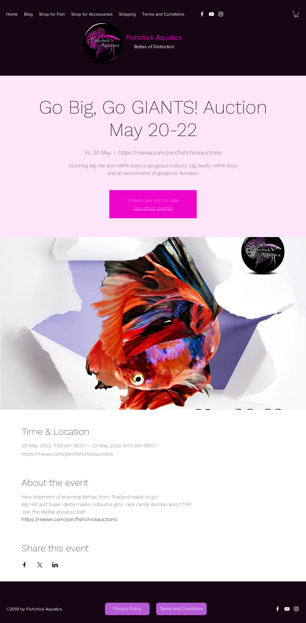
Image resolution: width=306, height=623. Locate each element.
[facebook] (202, 14)
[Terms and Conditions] (181, 609)
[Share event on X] (40, 564)
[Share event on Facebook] (24, 564)
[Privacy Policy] (127, 609)
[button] (296, 14)
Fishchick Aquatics (154, 37)
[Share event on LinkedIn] (55, 564)
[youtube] (211, 14)
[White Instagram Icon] (221, 14)
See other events (153, 208)
